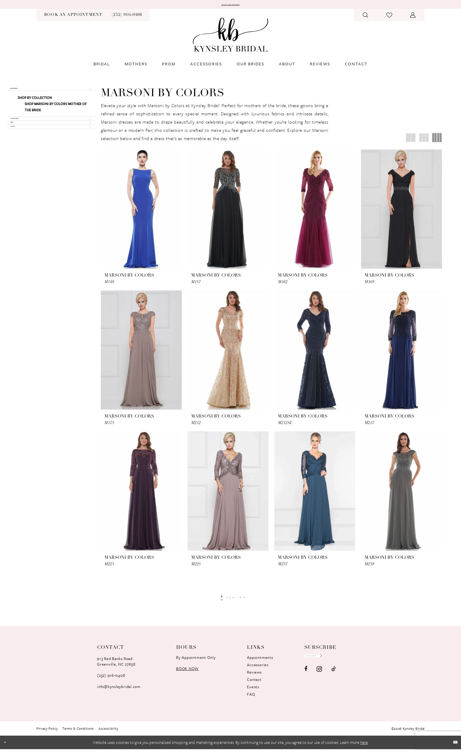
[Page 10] (249, 600)
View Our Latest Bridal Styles (230, 6)
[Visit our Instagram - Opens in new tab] (319, 678)
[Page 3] (224, 600)
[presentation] (141, 212)
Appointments (260, 661)
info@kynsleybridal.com (119, 690)
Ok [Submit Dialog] (451, 746)
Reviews (254, 676)
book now (187, 672)
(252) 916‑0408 (111, 679)
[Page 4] (232, 600)
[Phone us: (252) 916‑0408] (127, 19)
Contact (254, 683)
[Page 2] (217, 600)
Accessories (257, 668)
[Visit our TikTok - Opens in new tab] (333, 678)
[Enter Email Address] (333, 662)
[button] (413, 19)
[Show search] (365, 19)
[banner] (230, 38)
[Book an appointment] (73, 19)
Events (253, 691)
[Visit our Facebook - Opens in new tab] (305, 678)
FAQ (251, 698)
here (364, 746)
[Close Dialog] (9, 746)
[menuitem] (73, 19)
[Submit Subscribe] (356, 662)
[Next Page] (258, 600)
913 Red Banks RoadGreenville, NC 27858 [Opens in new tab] (116, 665)
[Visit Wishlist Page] (389, 19)
